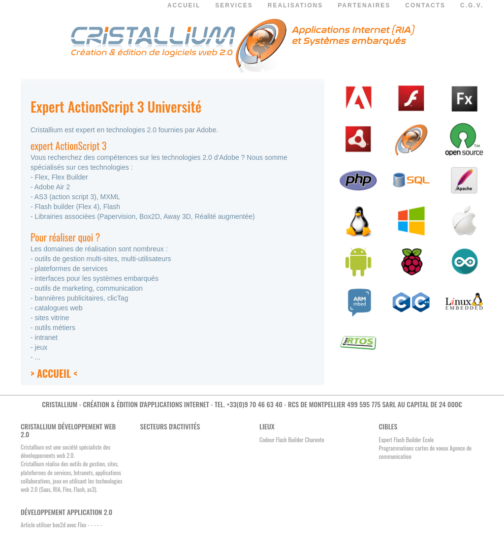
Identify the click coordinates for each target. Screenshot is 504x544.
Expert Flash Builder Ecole (406, 439)
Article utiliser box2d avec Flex (53, 524)
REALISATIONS (295, 5)
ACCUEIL (183, 5)
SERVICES (233, 5)
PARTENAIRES (364, 5)
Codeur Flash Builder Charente (291, 439)
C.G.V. (471, 5)
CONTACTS (425, 5)
